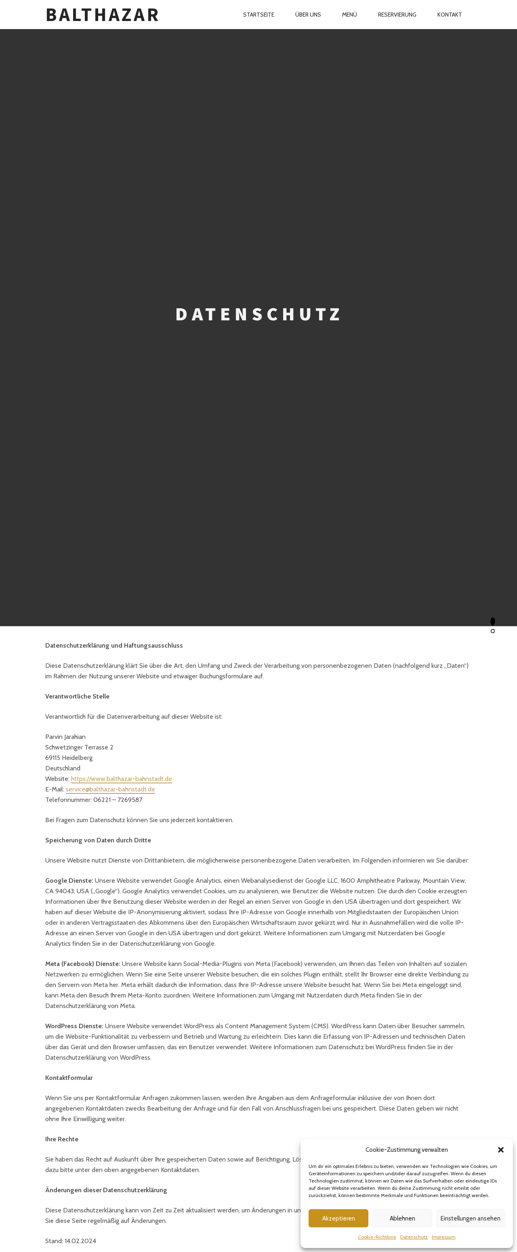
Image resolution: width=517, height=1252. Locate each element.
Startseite (258, 14)
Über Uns (308, 14)
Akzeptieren (338, 1218)
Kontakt (449, 14)
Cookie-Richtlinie (377, 1237)
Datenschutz (414, 1237)
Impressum (444, 1237)
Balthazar (102, 14)
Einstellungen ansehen (470, 1218)
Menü (349, 14)
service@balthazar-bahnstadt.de (110, 789)
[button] (501, 1150)
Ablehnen (402, 1218)
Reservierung (397, 14)
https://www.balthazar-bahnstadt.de (121, 779)
